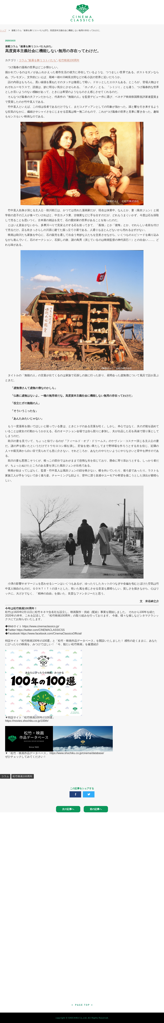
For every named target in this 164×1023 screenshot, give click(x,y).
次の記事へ (68, 809)
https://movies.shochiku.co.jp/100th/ (26, 720)
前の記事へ (96, 809)
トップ (3, 30)
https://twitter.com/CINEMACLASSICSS (41, 629)
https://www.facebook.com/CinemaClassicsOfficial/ (51, 633)
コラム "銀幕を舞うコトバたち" (38, 60)
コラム (5, 776)
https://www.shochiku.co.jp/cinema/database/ (77, 753)
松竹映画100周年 (69, 60)
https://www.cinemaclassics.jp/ (40, 626)
